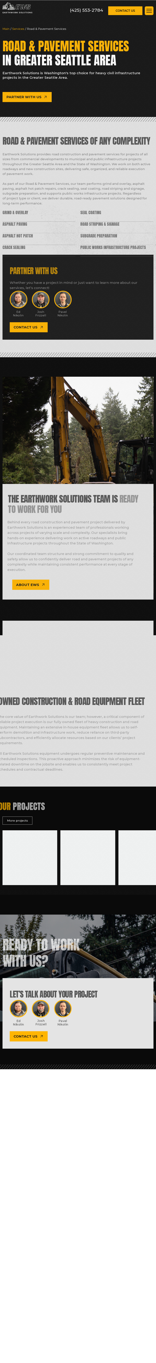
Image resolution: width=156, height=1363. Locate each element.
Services (18, 28)
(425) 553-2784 (86, 10)
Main (6, 28)
